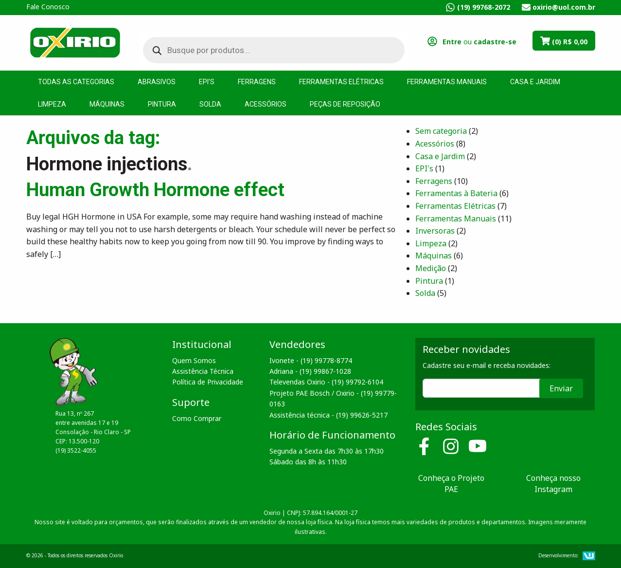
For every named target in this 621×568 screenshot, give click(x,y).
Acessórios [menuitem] (265, 104)
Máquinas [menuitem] (106, 104)
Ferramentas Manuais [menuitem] (447, 82)
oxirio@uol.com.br (563, 7)
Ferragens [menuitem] (257, 82)
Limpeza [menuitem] (52, 104)
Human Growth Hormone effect (155, 190)
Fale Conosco (48, 6)
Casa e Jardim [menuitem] (535, 82)
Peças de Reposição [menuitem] (345, 104)
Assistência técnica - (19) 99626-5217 (328, 415)
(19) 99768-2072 (483, 7)
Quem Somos (194, 360)
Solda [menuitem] (210, 104)
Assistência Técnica (202, 371)
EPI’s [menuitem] (206, 82)
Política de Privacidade (207, 381)
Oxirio (75, 42)
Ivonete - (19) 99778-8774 (310, 360)
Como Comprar (196, 418)
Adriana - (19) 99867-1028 (310, 371)
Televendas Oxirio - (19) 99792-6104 (326, 381)
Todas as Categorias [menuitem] (76, 82)
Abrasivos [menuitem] (157, 82)
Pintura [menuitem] (162, 104)
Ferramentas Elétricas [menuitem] (341, 82)
